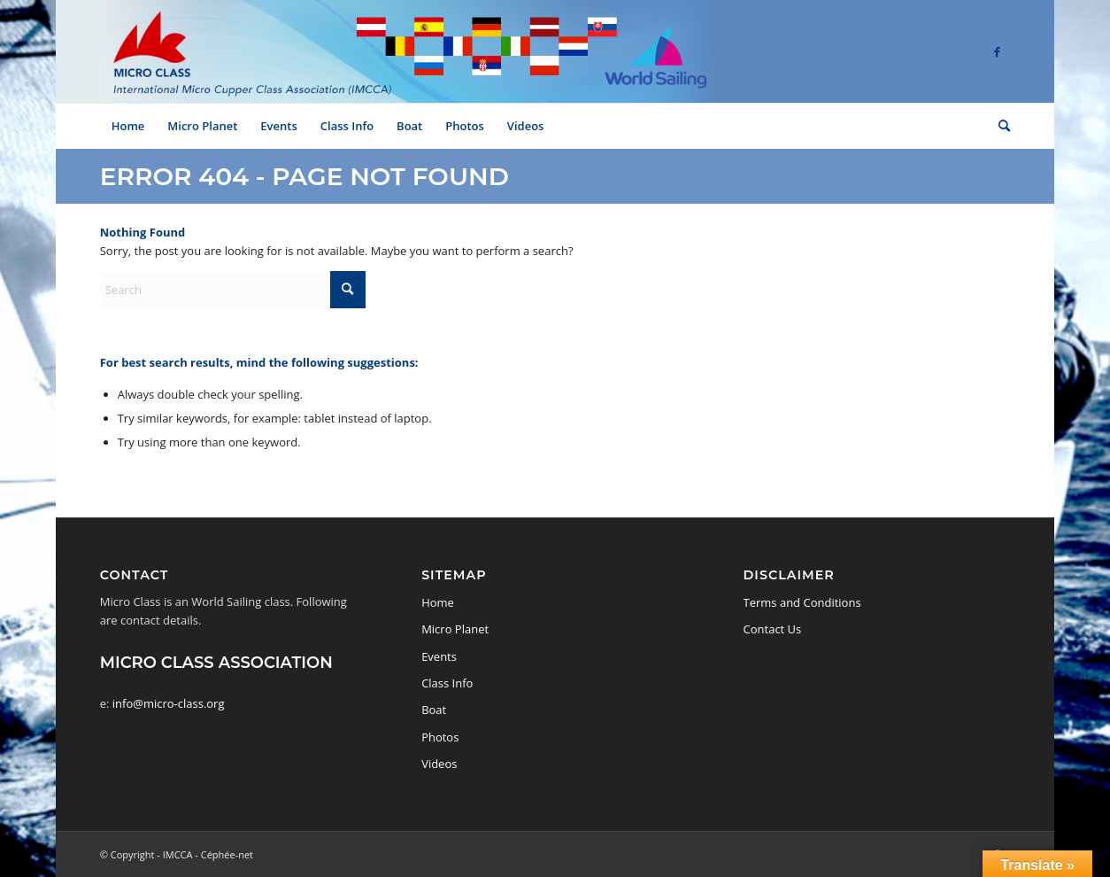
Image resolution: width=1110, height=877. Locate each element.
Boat (433, 710)
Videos (439, 764)
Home (437, 602)
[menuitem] (128, 126)
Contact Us (773, 629)
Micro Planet (455, 629)
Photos (440, 737)
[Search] (998, 126)
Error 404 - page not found (304, 176)
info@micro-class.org (168, 703)
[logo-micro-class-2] (408, 51)
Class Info (447, 683)
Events (439, 656)
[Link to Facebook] (996, 51)
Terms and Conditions (802, 602)
